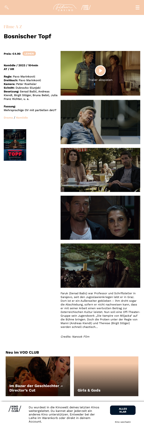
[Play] (100, 70)
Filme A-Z (13, 27)
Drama (8, 117)
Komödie (22, 117)
